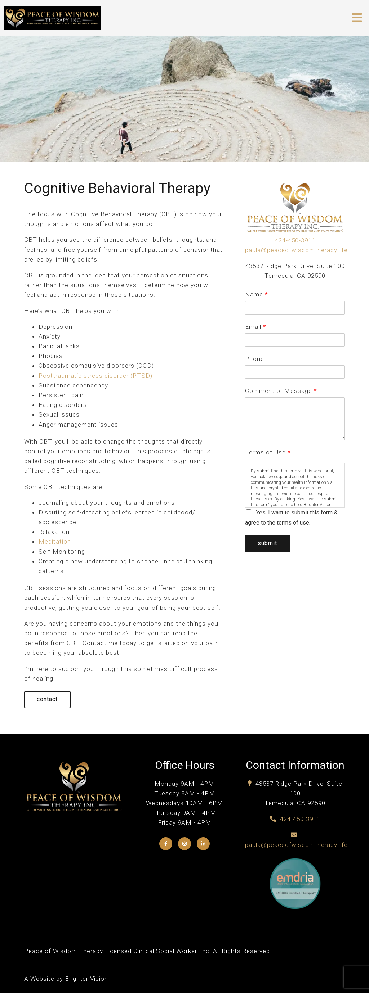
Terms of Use (267, 452)
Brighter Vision (86, 979)
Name (256, 294)
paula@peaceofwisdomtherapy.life (296, 250)
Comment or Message (281, 390)
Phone (254, 358)
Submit (268, 543)
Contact (47, 699)
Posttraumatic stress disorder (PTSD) (95, 375)
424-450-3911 (295, 240)
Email (255, 326)
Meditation (55, 541)
